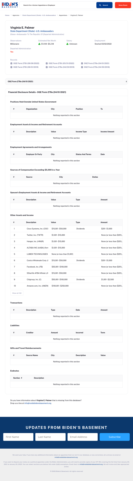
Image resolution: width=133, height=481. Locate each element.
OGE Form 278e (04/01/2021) (96, 63)
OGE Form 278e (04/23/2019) (62, 67)
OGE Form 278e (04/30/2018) (97, 67)
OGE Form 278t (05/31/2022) (61, 63)
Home (7, 15)
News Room (123, 5)
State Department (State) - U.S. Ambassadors (39, 15)
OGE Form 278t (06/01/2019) (25, 67)
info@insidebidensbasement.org (37, 403)
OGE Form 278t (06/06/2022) (26, 63)
